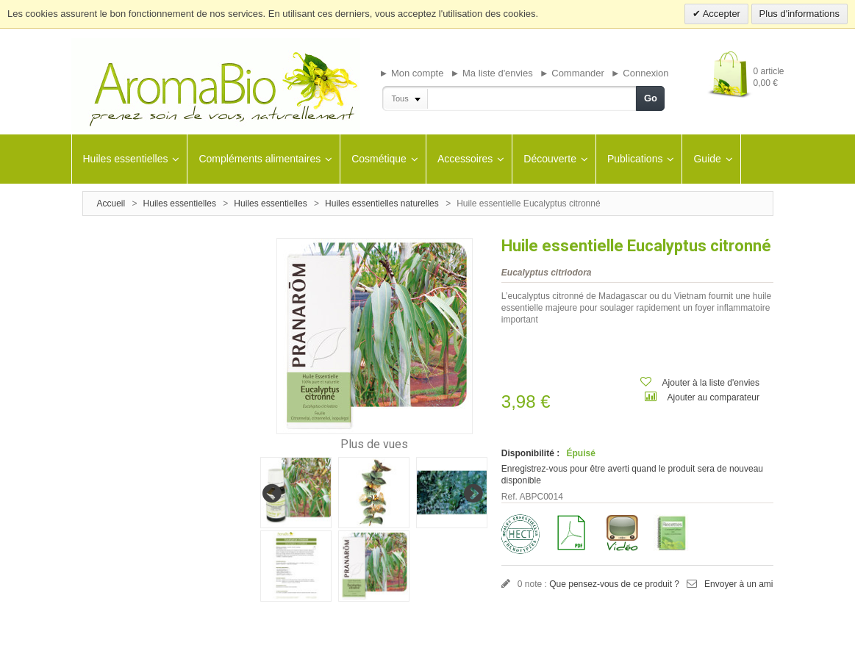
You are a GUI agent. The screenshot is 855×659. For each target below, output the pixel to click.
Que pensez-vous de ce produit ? (614, 584)
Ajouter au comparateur (713, 397)
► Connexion (640, 73)
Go (650, 98)
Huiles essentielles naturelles (382, 203)
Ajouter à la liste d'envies (710, 383)
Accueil (111, 203)
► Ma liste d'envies (492, 73)
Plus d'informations (799, 13)
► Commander (572, 73)
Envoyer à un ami (738, 584)
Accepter (720, 13)
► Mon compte (411, 73)
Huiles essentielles (179, 203)
